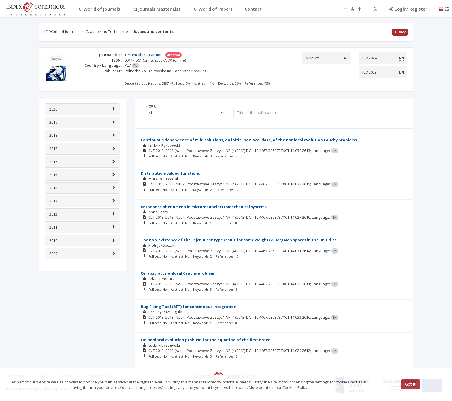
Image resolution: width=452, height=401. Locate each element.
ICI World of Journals (62, 31)
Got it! (410, 384)
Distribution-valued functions (170, 173)
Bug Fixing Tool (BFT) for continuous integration (188, 306)
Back (400, 32)
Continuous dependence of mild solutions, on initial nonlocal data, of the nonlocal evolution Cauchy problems (249, 139)
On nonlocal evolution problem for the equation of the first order (205, 339)
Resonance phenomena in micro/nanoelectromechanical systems (204, 206)
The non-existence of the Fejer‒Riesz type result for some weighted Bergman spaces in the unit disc (238, 239)
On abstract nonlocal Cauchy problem (177, 273)
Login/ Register (408, 9)
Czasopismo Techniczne (107, 31)
